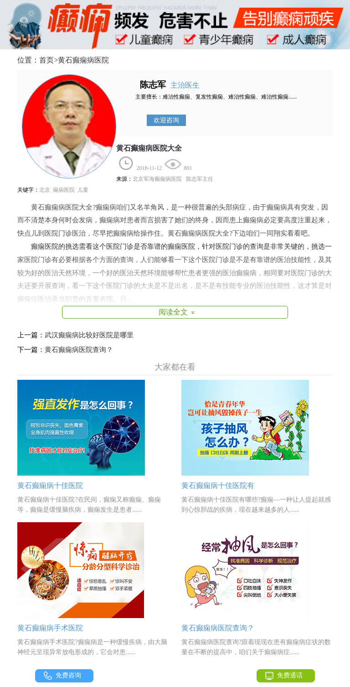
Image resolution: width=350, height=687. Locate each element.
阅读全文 (178, 312)
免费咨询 (68, 675)
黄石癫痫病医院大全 (149, 148)
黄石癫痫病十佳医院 (50, 485)
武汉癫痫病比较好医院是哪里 (89, 335)
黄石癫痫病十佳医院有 (217, 485)
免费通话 (290, 675)
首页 (46, 60)
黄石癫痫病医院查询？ (79, 349)
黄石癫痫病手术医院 (50, 628)
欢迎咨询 (166, 120)
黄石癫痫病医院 (83, 60)
